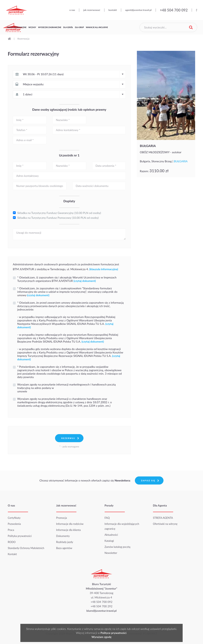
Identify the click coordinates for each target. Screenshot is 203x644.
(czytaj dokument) (93, 341)
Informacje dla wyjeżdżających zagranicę (122, 526)
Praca (11, 529)
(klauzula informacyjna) (103, 269)
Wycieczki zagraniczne (49, 27)
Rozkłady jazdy (64, 542)
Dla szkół (68, 27)
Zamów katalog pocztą (117, 546)
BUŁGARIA (148, 146)
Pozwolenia (14, 523)
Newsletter (111, 552)
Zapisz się (148, 480)
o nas (72, 9)
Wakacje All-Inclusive (97, 27)
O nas (11, 505)
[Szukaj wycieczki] (168, 27)
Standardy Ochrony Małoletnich (26, 548)
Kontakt (12, 554)
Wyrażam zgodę (101, 637)
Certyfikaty (14, 517)
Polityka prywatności (20, 536)
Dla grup (79, 27)
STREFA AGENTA (163, 517)
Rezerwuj (68, 438)
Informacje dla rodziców (70, 523)
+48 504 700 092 (174, 10)
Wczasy (32, 27)
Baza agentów (64, 548)
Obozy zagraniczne (16, 27)
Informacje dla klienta (68, 529)
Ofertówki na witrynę (165, 523)
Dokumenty (63, 536)
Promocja (61, 517)
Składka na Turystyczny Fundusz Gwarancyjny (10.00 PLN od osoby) (59, 213)
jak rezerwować (91, 9)
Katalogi (109, 540)
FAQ (107, 517)
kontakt (112, 9)
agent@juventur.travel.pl (138, 9)
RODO (12, 542)
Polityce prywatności (113, 633)
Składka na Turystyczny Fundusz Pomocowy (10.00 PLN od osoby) (58, 217)
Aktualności (111, 534)
